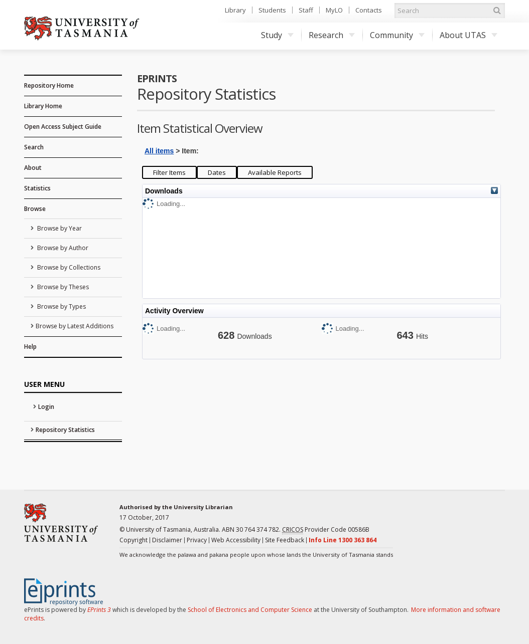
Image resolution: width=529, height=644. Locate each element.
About (33, 167)
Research (332, 35)
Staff (306, 10)
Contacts (368, 10)
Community (397, 35)
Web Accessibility (235, 540)
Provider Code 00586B (325, 529)
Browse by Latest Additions (74, 326)
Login (46, 406)
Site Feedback (284, 540)
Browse (35, 208)
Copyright (133, 540)
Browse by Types (61, 306)
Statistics (37, 188)
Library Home (43, 106)
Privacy (197, 540)
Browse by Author (62, 248)
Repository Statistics (65, 429)
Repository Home (49, 85)
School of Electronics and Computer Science (250, 609)
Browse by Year (59, 228)
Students (272, 10)
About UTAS (468, 35)
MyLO (334, 10)
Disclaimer (167, 540)
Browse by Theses (62, 287)
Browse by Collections (68, 267)
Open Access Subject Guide (62, 126)
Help (30, 346)
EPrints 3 (99, 609)
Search (34, 147)
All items (159, 151)
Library (235, 10)
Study (277, 35)
